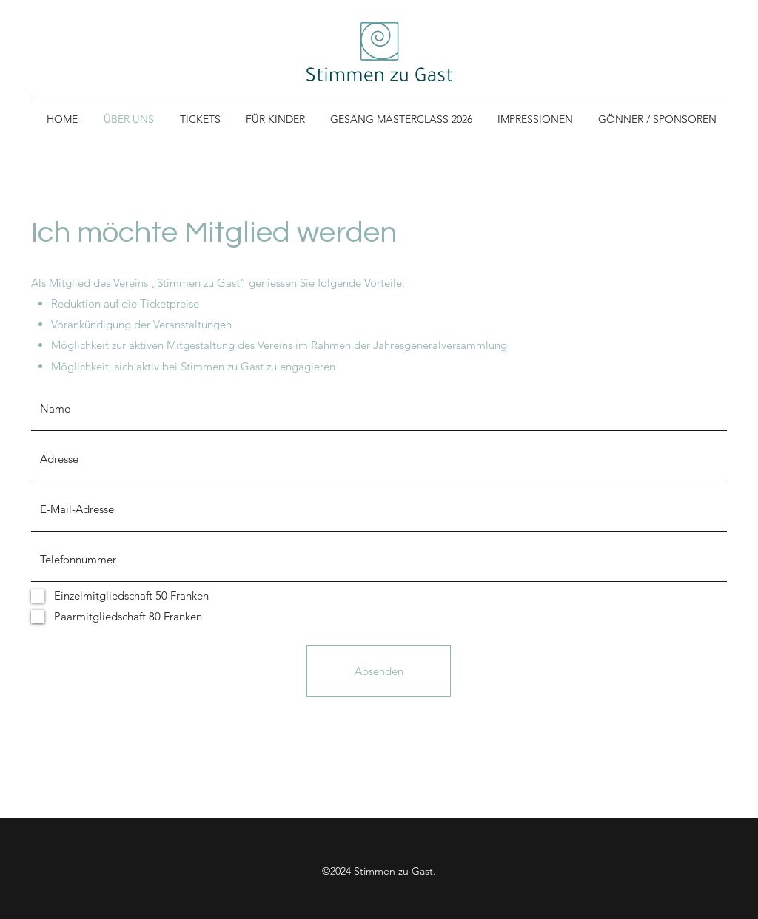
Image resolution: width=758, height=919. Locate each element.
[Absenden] (378, 671)
